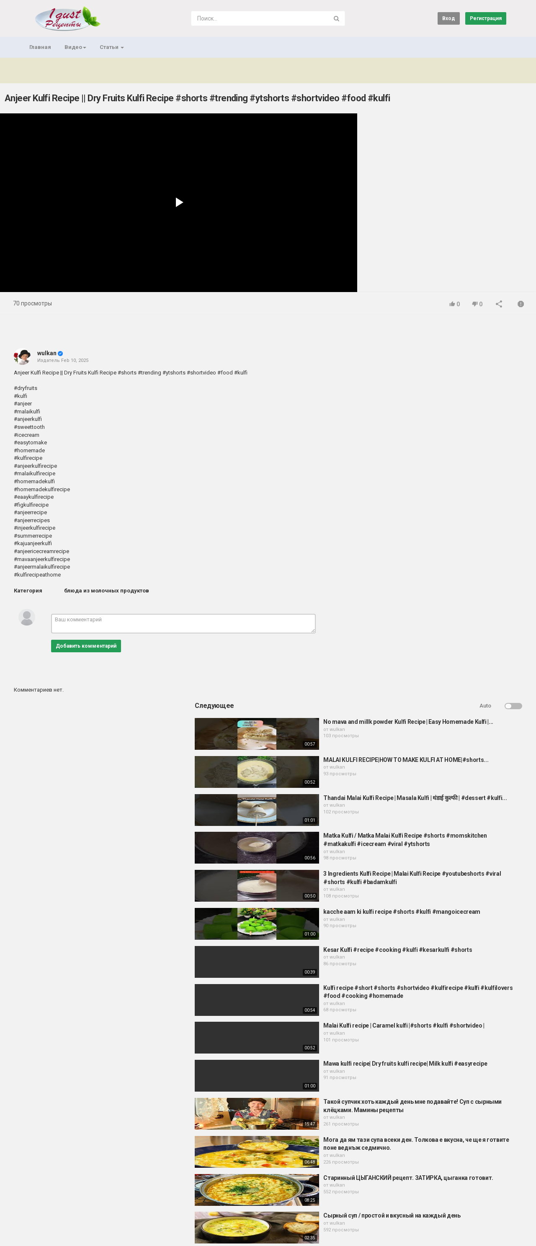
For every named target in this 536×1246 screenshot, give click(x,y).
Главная (40, 47)
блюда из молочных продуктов (106, 590)
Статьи (112, 47)
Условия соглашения (108, 1203)
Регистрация (486, 18)
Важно (71, 1227)
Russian (492, 1231)
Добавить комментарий (86, 646)
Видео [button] (75, 47)
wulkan (47, 353)
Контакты (62, 1203)
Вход (448, 18)
